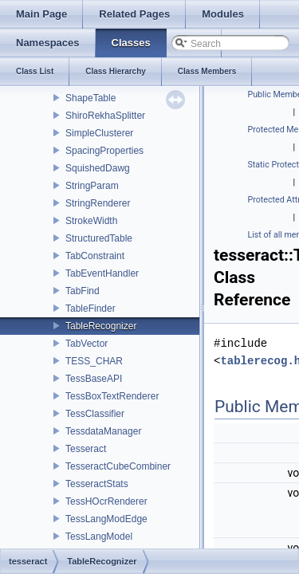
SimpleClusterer (99, 133)
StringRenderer (97, 203)
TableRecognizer (100, 326)
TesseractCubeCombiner (118, 466)
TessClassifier (94, 413)
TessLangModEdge (106, 519)
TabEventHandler (102, 273)
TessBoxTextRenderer (112, 396)
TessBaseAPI (93, 378)
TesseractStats (96, 483)
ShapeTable (90, 98)
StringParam (92, 185)
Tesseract (85, 448)
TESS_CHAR (94, 361)
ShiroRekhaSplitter (105, 115)
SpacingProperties (104, 150)
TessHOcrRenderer (106, 501)
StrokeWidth (91, 220)
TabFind (82, 291)
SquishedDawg (97, 168)
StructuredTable (98, 238)
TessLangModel (98, 536)
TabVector (86, 343)
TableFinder (90, 308)
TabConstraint (94, 255)
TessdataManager (103, 431)
